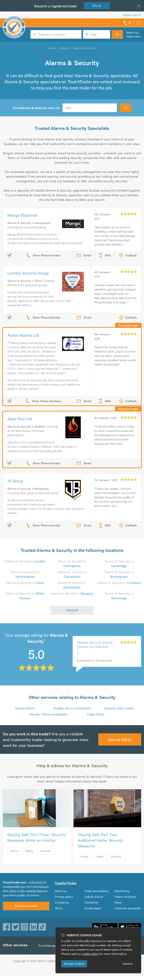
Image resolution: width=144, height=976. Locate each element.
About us (61, 891)
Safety (29, 851)
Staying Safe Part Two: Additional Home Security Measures (100, 840)
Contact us (62, 902)
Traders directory (125, 897)
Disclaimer (91, 902)
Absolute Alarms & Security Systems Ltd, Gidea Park (95, 644)
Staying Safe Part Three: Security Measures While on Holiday (36, 837)
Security (45, 851)
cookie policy (90, 954)
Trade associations (97, 891)
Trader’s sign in (131, 15)
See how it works (26, 906)
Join (97, 5)
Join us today (120, 739)
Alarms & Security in (25, 561)
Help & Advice (94, 897)
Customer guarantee (127, 908)
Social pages (93, 908)
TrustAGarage (47, 945)
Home (14, 851)
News (118, 902)
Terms (59, 908)
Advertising (121, 891)
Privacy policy (64, 897)
